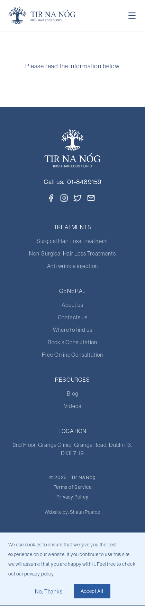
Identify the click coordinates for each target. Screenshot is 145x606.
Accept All (92, 591)
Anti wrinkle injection (72, 266)
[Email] (91, 198)
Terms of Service (73, 487)
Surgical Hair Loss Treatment (72, 241)
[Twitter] (78, 197)
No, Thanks (49, 591)
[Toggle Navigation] (132, 15)
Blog (72, 393)
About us (72, 305)
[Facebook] (51, 198)
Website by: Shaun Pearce (72, 512)
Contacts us (73, 317)
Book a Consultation (72, 342)
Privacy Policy (72, 497)
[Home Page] (42, 15)
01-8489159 (84, 182)
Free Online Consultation (72, 355)
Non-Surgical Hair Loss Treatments (72, 253)
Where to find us (72, 330)
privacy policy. (39, 574)
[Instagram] (64, 198)
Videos (72, 406)
